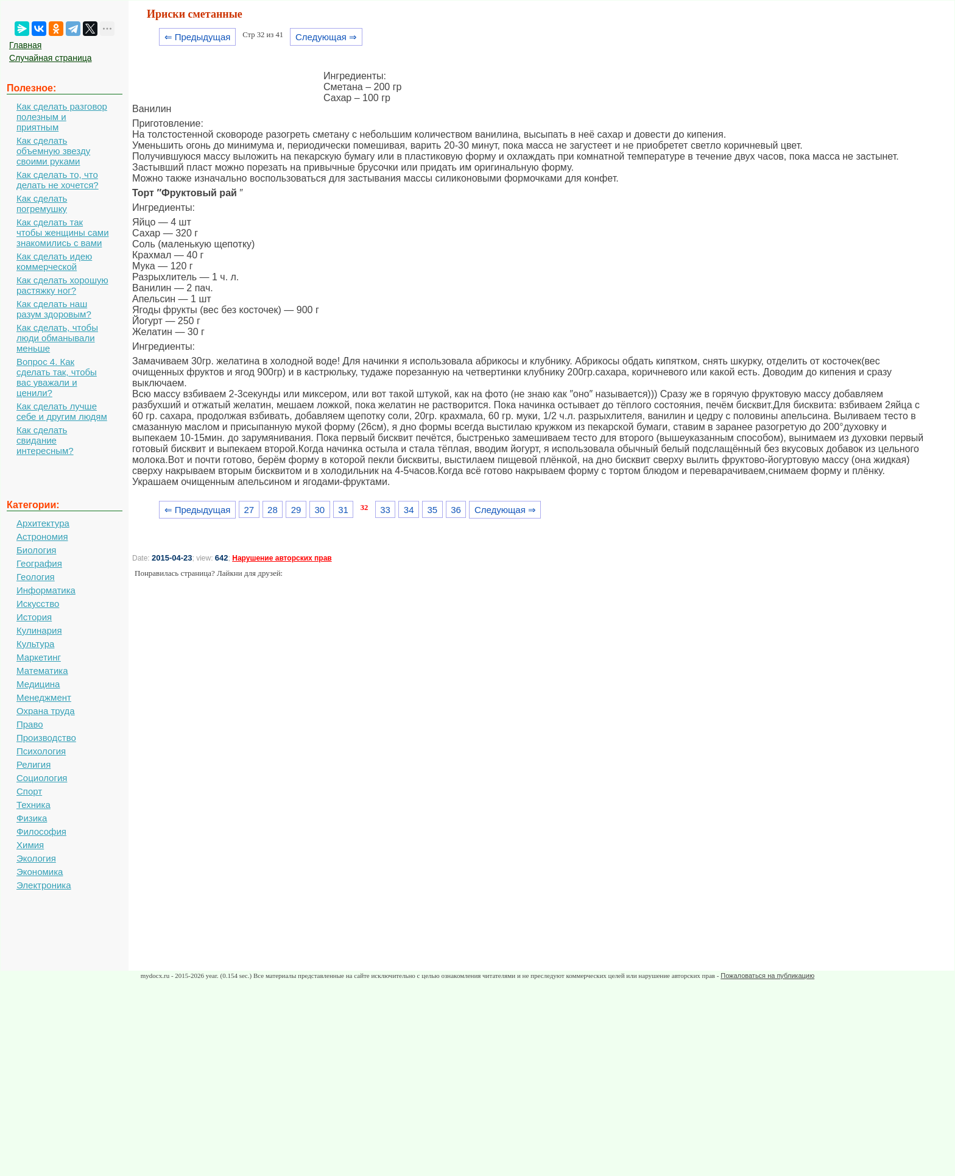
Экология (36, 858)
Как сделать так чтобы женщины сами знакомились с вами (62, 232)
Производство (46, 737)
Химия (30, 845)
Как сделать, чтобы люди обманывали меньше (57, 337)
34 (409, 510)
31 (343, 510)
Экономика (39, 871)
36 (456, 510)
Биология (36, 550)
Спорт (29, 791)
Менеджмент (43, 697)
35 (433, 510)
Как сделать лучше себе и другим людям (61, 411)
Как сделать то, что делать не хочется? (57, 179)
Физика (31, 818)
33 (385, 510)
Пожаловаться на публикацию (767, 975)
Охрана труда (45, 711)
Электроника (43, 885)
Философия (41, 831)
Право (29, 724)
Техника (33, 804)
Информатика (46, 590)
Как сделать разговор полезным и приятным (61, 116)
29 (296, 510)
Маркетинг (38, 657)
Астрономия (42, 536)
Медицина (38, 684)
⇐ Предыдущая (197, 37)
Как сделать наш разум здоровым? (53, 309)
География (39, 563)
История (34, 617)
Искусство (37, 603)
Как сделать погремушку (41, 203)
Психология (41, 751)
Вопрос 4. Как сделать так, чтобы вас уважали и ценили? (56, 377)
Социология (41, 778)
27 (249, 510)
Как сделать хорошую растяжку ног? (62, 285)
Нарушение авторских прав (281, 558)
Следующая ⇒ (326, 37)
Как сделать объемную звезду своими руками (53, 150)
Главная (25, 45)
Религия (33, 764)
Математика (42, 670)
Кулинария (39, 630)
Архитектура (42, 523)
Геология (35, 577)
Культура (35, 644)
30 (319, 510)
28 (272, 510)
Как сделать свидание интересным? (45, 440)
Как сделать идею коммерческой (54, 261)
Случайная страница (50, 58)
